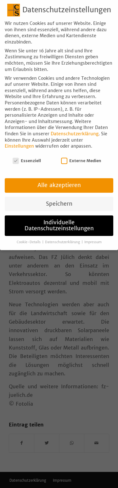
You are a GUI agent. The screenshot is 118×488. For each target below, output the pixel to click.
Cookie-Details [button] (29, 236)
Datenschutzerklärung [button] (63, 236)
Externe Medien (81, 154)
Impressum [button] (93, 236)
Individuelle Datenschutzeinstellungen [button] (59, 219)
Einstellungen (19, 140)
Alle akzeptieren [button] (59, 178)
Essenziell (27, 154)
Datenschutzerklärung (74, 127)
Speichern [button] (59, 197)
